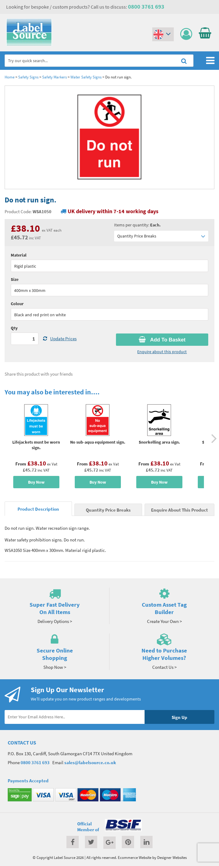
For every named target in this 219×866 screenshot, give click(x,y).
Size (14, 279)
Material (18, 255)
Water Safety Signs (86, 76)
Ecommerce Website (134, 857)
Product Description (38, 509)
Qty (14, 328)
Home (9, 76)
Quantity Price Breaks (161, 236)
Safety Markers (54, 76)
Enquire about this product (162, 351)
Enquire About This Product (179, 510)
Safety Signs (28, 76)
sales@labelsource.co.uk (90, 762)
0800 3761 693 (146, 6)
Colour (17, 303)
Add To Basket (162, 340)
